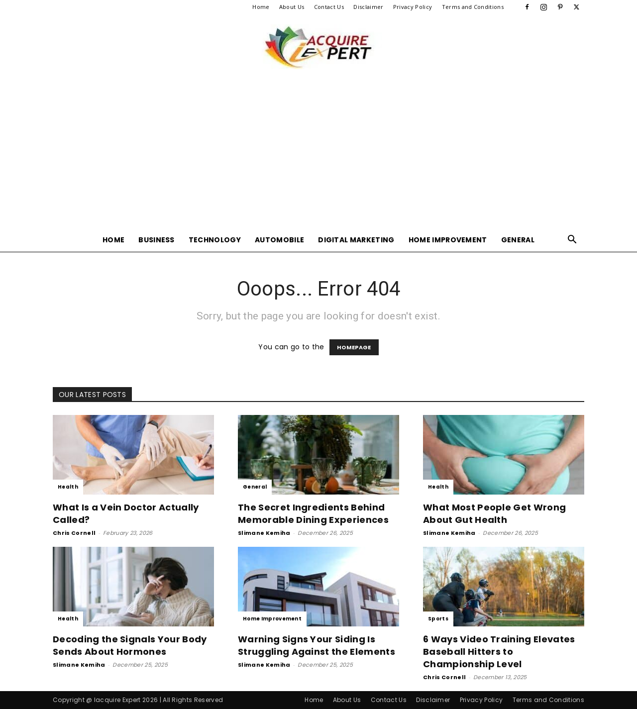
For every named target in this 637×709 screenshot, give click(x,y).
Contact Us (329, 6)
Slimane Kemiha (264, 533)
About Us (292, 6)
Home (260, 6)
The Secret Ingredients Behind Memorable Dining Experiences (313, 513)
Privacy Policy (412, 6)
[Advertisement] (318, 153)
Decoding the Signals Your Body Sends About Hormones (130, 645)
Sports (438, 618)
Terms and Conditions (473, 6)
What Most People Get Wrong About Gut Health (494, 513)
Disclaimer (368, 6)
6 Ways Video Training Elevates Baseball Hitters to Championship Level (499, 651)
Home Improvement (448, 240)
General (517, 240)
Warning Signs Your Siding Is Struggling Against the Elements (316, 645)
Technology (215, 240)
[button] (572, 240)
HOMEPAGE (354, 347)
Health (68, 487)
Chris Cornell (74, 533)
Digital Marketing (356, 240)
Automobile (279, 240)
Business (156, 240)
